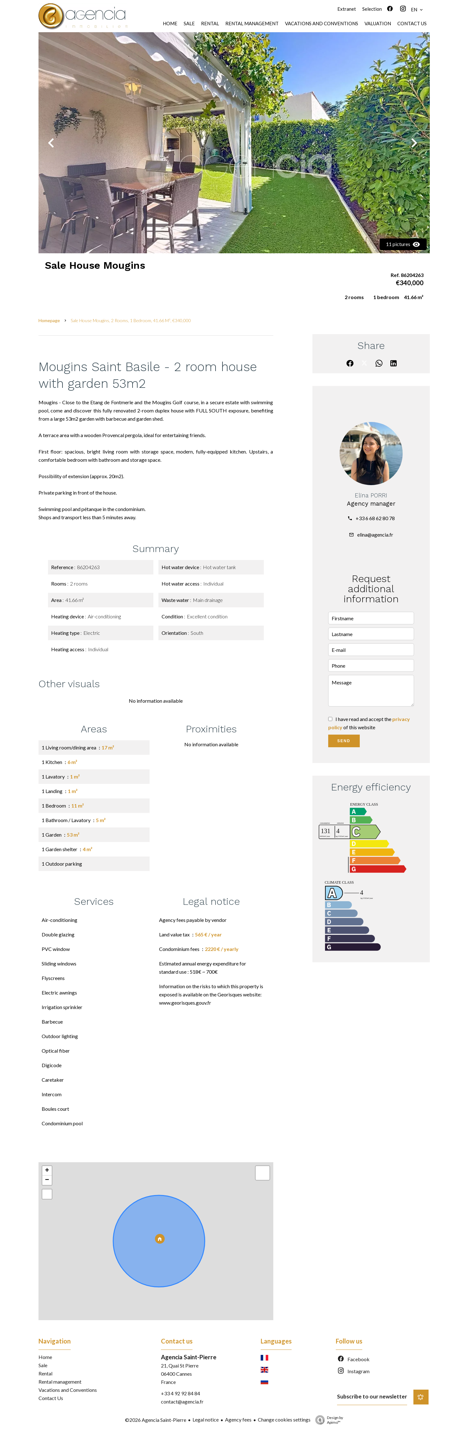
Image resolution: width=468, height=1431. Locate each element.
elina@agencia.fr (375, 535)
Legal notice (206, 1419)
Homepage (49, 320)
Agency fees (238, 1419)
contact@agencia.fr (182, 1401)
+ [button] (47, 1170)
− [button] (47, 1180)
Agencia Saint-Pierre (188, 1357)
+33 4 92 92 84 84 (180, 1393)
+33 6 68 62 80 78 (375, 518)
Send (343, 741)
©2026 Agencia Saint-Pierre (155, 1420)
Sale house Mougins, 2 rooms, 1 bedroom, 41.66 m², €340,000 (131, 320)
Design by (327, 1420)
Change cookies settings (284, 1419)
